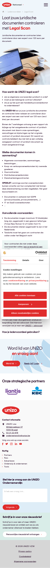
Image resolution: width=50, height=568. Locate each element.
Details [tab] (25, 260)
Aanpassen (25, 304)
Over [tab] (41, 260)
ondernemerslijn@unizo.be (18, 435)
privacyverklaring (38, 280)
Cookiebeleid (25, 556)
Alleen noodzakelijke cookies (25, 313)
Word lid (10, 363)
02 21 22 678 (12, 433)
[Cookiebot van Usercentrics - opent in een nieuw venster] (35, 252)
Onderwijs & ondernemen (15, 463)
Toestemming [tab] (9, 260)
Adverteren (9, 461)
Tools (6, 466)
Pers (6, 458)
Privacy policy (25, 551)
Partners (8, 455)
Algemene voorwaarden (25, 561)
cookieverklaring (16, 280)
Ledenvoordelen (14, 12)
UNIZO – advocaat (33, 325)
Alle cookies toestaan (25, 295)
